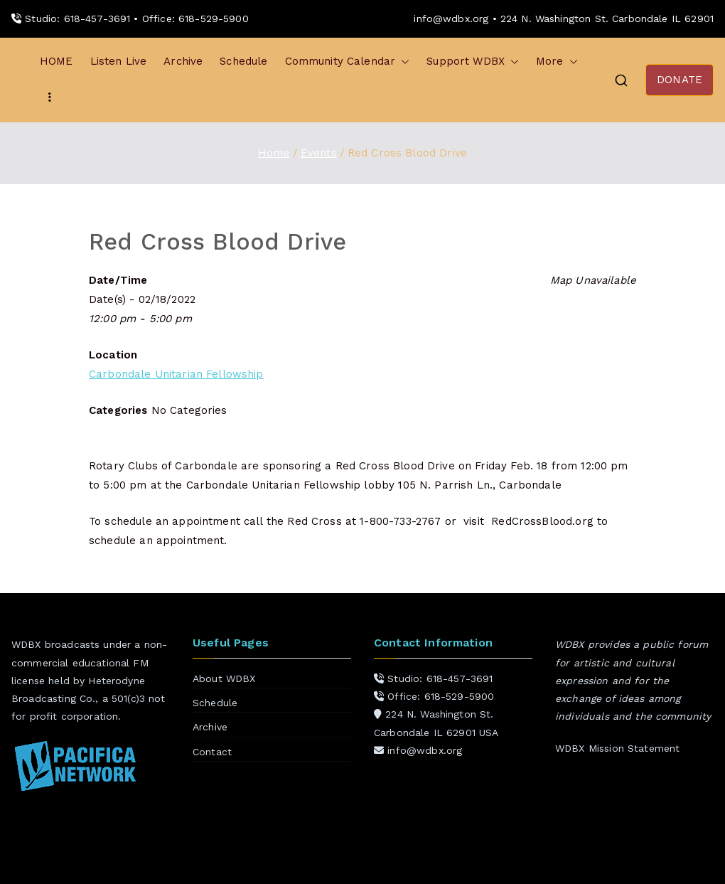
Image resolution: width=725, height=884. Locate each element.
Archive (183, 61)
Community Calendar (347, 61)
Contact (212, 751)
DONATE (679, 79)
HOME (56, 61)
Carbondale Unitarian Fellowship (176, 374)
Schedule (243, 61)
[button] (402, 61)
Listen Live (118, 61)
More (557, 61)
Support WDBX (472, 61)
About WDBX (224, 678)
